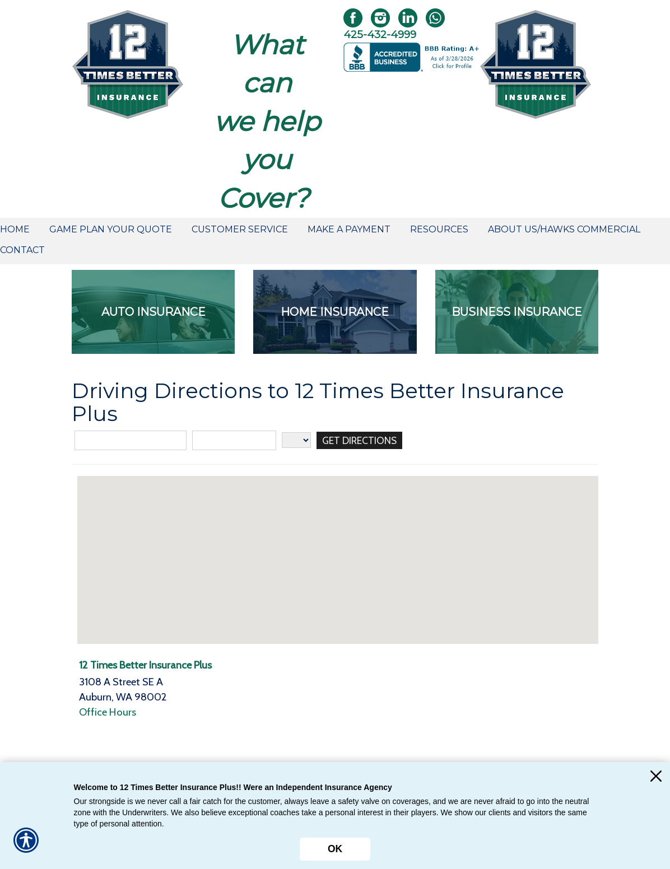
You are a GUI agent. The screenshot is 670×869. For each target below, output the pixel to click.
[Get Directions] (362, 440)
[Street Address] (131, 440)
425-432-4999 (379, 34)
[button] (338, 549)
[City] (234, 440)
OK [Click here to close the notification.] (335, 848)
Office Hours (107, 712)
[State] (296, 440)
